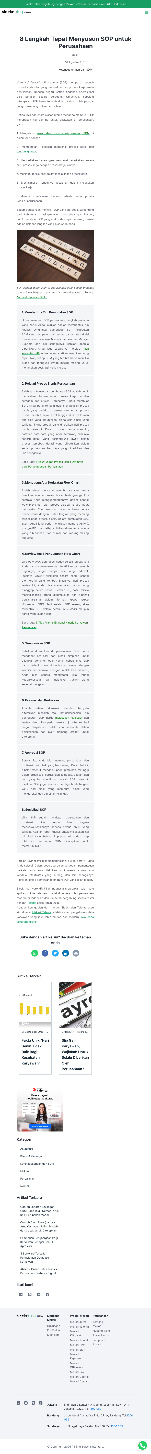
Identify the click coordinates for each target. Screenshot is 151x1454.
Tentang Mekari (98, 1324)
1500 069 (95, 1408)
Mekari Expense (75, 1356)
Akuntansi (26, 1148)
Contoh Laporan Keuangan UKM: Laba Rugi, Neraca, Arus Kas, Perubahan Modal (39, 1211)
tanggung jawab (27, 151)
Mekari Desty (78, 1381)
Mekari (24, 1171)
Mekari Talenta (41, 912)
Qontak (25, 1186)
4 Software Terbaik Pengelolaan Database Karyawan (34, 1257)
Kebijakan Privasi (99, 1342)
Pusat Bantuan (102, 1335)
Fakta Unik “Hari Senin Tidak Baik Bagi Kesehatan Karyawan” (35, 1051)
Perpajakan (27, 1178)
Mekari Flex (77, 1345)
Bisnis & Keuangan (31, 1156)
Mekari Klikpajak (76, 1333)
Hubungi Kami (102, 1330)
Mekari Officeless (76, 1365)
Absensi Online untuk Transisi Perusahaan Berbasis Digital (38, 1271)
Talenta (31, 902)
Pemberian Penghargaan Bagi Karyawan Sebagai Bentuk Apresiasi (39, 1242)
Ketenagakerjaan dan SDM (75, 69)
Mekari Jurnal (78, 1322)
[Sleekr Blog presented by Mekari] (16, 12)
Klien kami (53, 1334)
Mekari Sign (77, 1349)
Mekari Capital (79, 1376)
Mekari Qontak (79, 1340)
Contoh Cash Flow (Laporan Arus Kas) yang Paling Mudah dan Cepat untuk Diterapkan (39, 1226)
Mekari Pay (77, 1372)
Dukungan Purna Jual (54, 1328)
